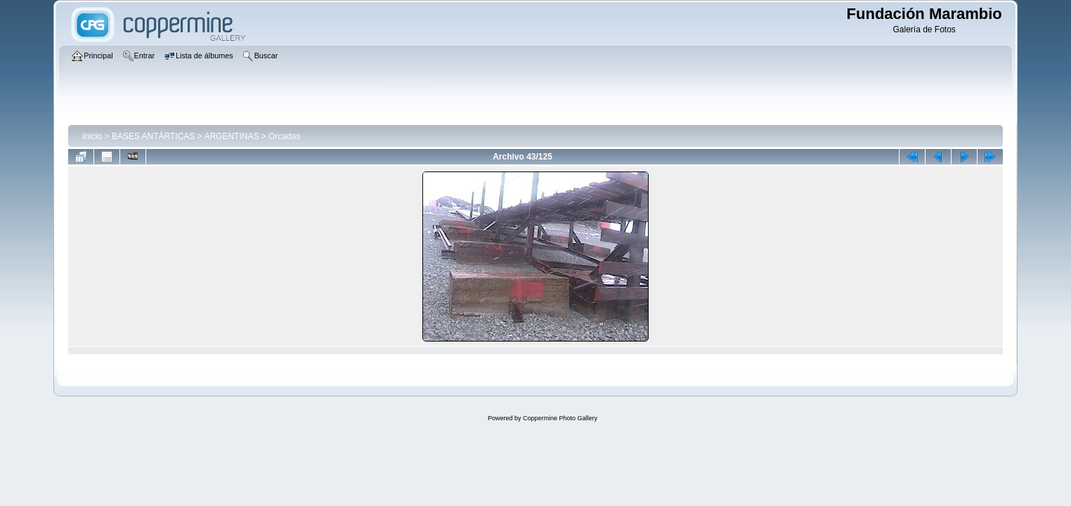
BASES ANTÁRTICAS (153, 136)
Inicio (92, 136)
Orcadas (284, 136)
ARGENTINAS (231, 136)
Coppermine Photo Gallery (560, 418)
